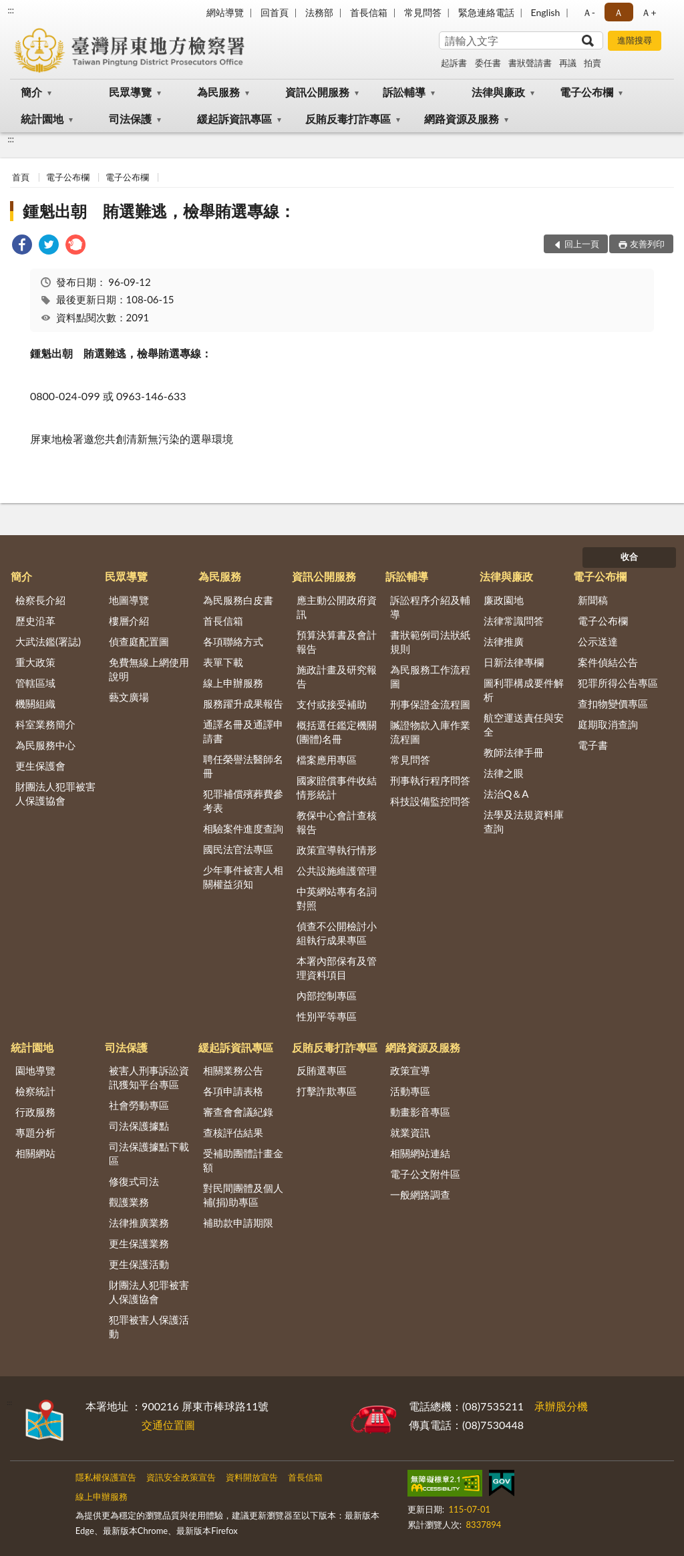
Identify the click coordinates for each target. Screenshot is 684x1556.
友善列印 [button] (647, 244)
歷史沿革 (35, 621)
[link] (22, 246)
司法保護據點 (139, 1126)
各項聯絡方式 (233, 641)
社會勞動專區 (139, 1105)
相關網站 (35, 1153)
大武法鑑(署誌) (48, 641)
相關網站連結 (420, 1153)
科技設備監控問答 (430, 801)
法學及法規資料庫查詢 (524, 821)
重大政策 (35, 662)
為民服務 (218, 92)
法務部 (319, 12)
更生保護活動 (139, 1264)
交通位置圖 (168, 1424)
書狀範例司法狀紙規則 (430, 642)
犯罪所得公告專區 (618, 683)
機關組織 (35, 703)
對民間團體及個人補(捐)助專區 (243, 1195)
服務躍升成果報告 (243, 703)
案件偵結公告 (608, 662)
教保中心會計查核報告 (337, 822)
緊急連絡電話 (486, 12)
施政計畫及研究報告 (337, 676)
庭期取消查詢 (608, 724)
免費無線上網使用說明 (149, 669)
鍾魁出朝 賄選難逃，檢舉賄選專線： (159, 210)
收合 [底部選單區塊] (629, 556)
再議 (567, 62)
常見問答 (423, 12)
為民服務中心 (45, 745)
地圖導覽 (129, 600)
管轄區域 (35, 683)
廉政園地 (504, 600)
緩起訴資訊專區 (234, 118)
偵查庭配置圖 (139, 641)
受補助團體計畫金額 (243, 1160)
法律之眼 (504, 773)
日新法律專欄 (514, 662)
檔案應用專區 (327, 760)
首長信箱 (368, 12)
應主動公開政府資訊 (337, 607)
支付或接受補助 (332, 704)
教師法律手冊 (514, 752)
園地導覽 (35, 1070)
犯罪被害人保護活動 (149, 1326)
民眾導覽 (130, 92)
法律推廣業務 (139, 1223)
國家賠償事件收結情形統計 (337, 787)
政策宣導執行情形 (337, 850)
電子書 (593, 745)
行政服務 (35, 1112)
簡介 (31, 92)
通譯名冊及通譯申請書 (243, 731)
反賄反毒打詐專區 (348, 118)
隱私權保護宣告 (105, 1477)
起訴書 (454, 62)
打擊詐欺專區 (327, 1091)
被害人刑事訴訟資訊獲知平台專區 (149, 1077)
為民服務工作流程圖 (430, 676)
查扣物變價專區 (613, 703)
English (545, 12)
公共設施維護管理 (337, 871)
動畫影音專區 (420, 1112)
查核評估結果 (233, 1132)
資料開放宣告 (252, 1477)
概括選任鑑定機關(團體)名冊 (337, 732)
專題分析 (35, 1132)
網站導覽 (225, 12)
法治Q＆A (506, 794)
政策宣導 (410, 1070)
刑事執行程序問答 (430, 780)
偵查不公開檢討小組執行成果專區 (337, 933)
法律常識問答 (514, 621)
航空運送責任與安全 (524, 725)
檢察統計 (35, 1091)
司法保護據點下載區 (149, 1153)
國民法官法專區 (238, 849)
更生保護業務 (139, 1243)
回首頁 (275, 12)
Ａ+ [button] (648, 12)
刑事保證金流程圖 (430, 704)
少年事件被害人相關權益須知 (243, 877)
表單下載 (223, 662)
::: (10, 10)
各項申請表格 (233, 1091)
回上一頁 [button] (581, 244)
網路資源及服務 (461, 118)
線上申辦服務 (233, 683)
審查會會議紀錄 (238, 1112)
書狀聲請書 (530, 62)
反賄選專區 (322, 1070)
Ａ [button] (618, 12)
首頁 (20, 177)
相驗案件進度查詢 (243, 828)
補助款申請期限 (238, 1223)
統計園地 (42, 118)
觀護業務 (129, 1202)
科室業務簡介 (45, 724)
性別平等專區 (327, 1016)
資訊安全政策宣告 (181, 1477)
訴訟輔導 (404, 92)
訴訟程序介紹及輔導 (430, 607)
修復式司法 (134, 1181)
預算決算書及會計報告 (337, 642)
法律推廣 (504, 641)
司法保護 (130, 118)
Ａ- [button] (588, 12)
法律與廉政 (498, 92)
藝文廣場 (129, 697)
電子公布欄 (586, 92)
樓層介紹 (129, 621)
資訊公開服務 (317, 92)
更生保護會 (40, 766)
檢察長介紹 (40, 600)
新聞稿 (593, 600)
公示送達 (598, 641)
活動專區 (410, 1091)
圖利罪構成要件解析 (524, 690)
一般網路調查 (420, 1195)
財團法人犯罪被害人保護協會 (55, 793)
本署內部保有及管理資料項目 (337, 968)
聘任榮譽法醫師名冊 (243, 766)
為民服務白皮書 (238, 600)
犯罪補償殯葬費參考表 (243, 801)
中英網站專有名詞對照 (337, 898)
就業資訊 (410, 1132)
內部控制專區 (327, 995)
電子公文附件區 (425, 1174)
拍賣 (592, 62)
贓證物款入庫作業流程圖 (430, 732)
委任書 (488, 62)
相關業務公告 (233, 1070)
